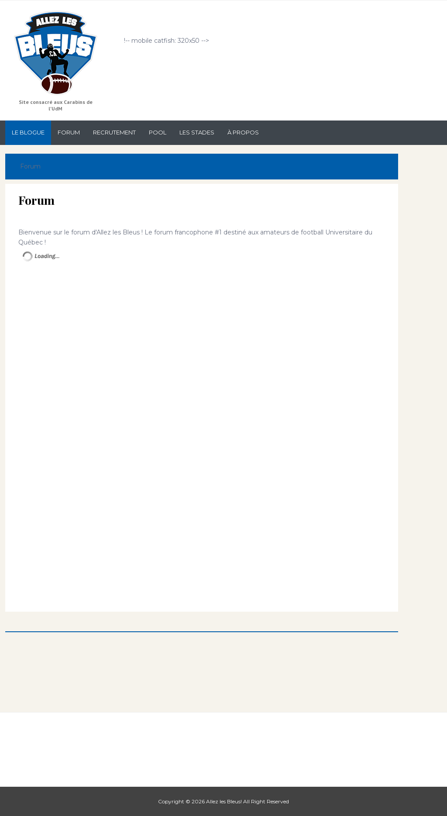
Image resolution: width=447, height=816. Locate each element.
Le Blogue (28, 132)
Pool (157, 132)
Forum (69, 132)
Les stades (196, 132)
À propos (243, 132)
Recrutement (114, 132)
